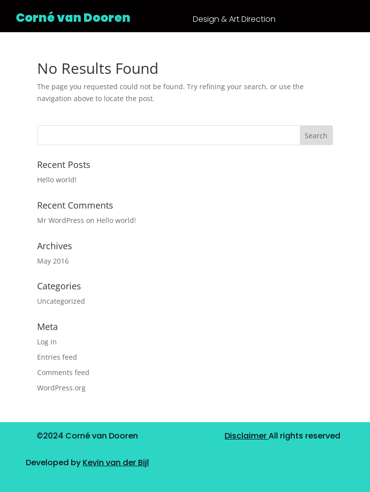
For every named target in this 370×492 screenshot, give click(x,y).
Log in (47, 341)
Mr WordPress (60, 220)
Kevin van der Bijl (116, 462)
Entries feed (57, 357)
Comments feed (63, 372)
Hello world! (57, 179)
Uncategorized (61, 301)
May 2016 (53, 261)
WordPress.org (61, 387)
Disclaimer (247, 435)
